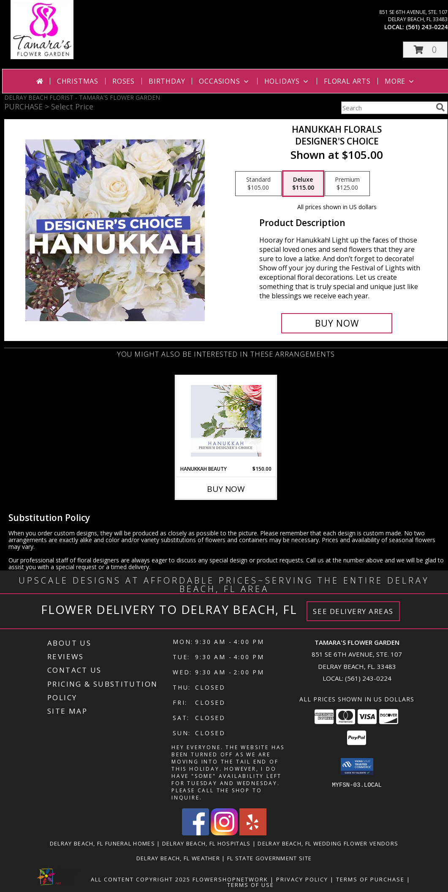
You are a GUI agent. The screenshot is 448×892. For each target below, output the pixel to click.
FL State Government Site (269, 858)
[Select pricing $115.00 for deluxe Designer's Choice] (303, 184)
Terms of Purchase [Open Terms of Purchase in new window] (370, 879)
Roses (123, 81)
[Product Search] (387, 108)
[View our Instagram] (224, 833)
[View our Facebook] (195, 833)
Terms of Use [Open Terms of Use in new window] (250, 885)
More (400, 81)
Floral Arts (347, 81)
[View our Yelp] (252, 833)
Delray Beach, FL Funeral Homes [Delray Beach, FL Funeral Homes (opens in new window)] (102, 843)
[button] (425, 49)
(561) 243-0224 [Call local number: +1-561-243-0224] (427, 27)
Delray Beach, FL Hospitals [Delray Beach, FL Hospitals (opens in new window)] (206, 843)
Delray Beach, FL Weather (178, 858)
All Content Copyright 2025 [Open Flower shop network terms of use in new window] (140, 879)
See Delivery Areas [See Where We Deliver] (353, 611)
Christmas (77, 81)
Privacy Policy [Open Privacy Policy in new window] (302, 879)
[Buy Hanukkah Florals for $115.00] (336, 323)
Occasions (224, 81)
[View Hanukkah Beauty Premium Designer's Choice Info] (226, 421)
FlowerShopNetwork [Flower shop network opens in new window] (230, 879)
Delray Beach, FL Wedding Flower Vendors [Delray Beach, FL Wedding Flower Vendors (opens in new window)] (328, 843)
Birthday (167, 81)
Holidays (287, 81)
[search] (440, 107)
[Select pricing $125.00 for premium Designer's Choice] (347, 184)
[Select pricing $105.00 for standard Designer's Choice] (258, 184)
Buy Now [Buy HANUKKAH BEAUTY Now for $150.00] (226, 488)
